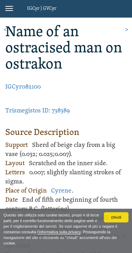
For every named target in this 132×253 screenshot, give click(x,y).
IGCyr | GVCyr (41, 9)
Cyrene (61, 191)
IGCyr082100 (23, 87)
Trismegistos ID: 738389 (37, 111)
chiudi (116, 217)
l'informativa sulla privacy (59, 232)
